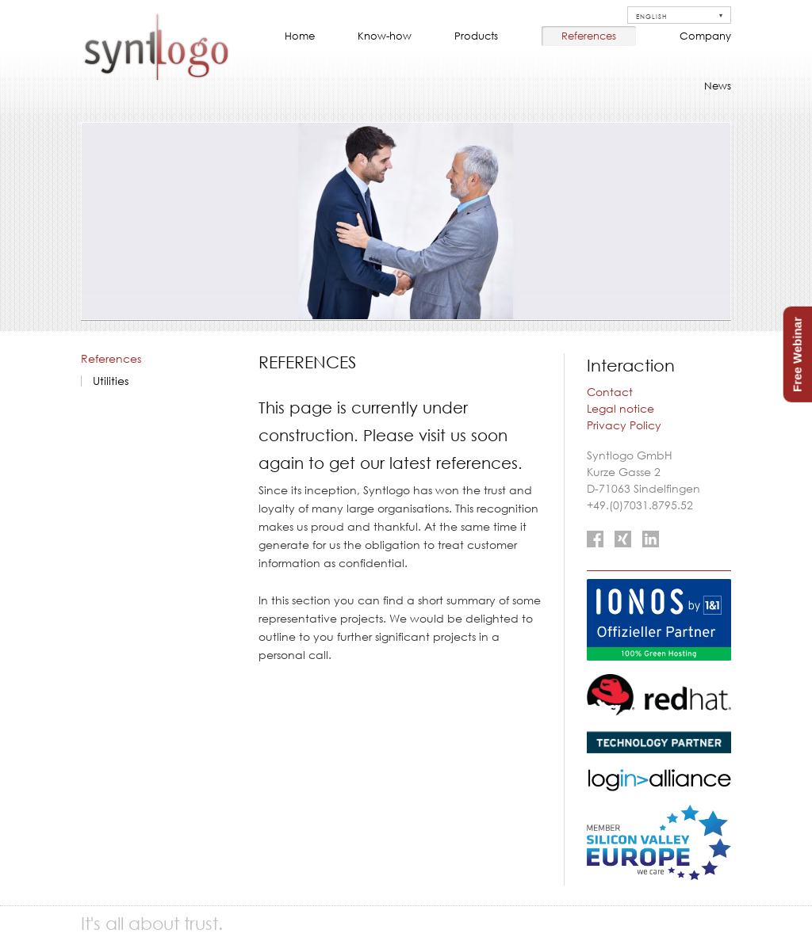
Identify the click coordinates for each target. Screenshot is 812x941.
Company (705, 36)
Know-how (385, 36)
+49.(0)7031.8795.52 (640, 505)
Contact (610, 392)
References (588, 36)
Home (300, 36)
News (717, 85)
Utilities (110, 381)
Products (476, 36)
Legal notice (620, 409)
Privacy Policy (624, 425)
